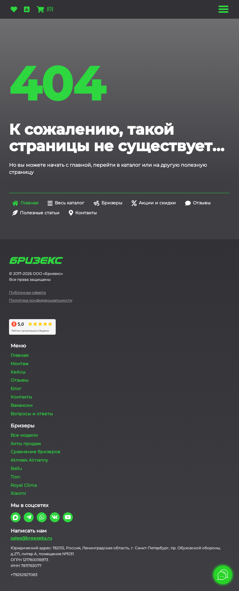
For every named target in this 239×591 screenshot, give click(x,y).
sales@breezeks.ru (31, 538)
